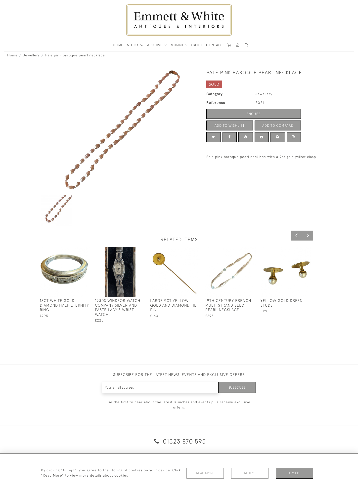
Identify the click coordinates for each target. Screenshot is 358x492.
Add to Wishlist (229, 125)
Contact (214, 45)
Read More (205, 473)
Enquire (254, 114)
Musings (179, 45)
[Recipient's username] (160, 387)
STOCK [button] (133, 45)
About (196, 45)
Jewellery (31, 55)
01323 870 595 (179, 441)
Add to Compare (277, 125)
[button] (246, 45)
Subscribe (237, 387)
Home (12, 55)
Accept (294, 473)
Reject (250, 473)
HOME (118, 45)
